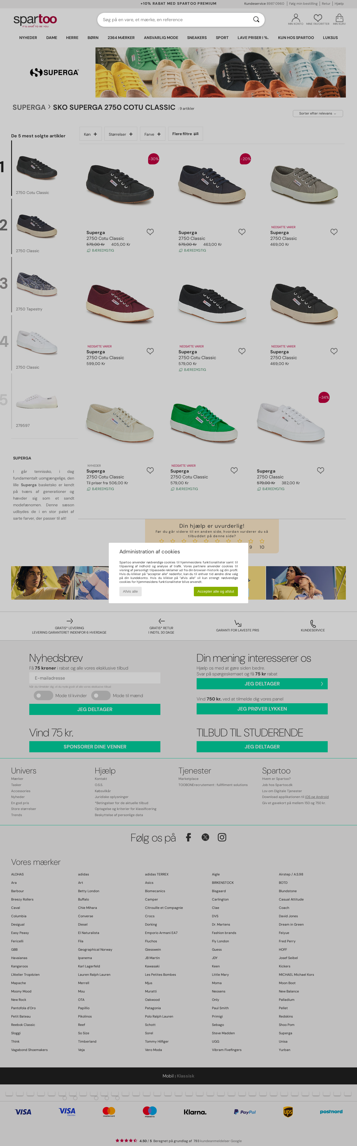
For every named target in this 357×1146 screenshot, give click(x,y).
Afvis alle (130, 591)
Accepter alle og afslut (215, 591)
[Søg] (256, 20)
